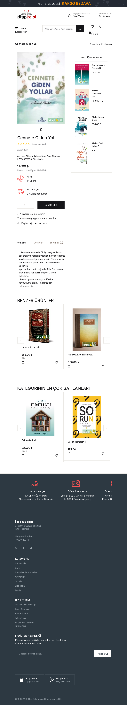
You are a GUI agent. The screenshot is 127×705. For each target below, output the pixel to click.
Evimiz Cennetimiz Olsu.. (97, 93)
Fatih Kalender (21, 613)
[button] (99, 26)
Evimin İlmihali (29, 440)
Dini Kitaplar (106, 44)
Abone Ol (103, 653)
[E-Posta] (54, 654)
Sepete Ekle (51, 205)
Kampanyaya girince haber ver (36, 218)
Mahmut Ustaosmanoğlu (26, 604)
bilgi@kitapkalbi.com (24, 536)
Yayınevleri (20, 577)
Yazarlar (19, 581)
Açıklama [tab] (22, 242)
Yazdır (43, 223)
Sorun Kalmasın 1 (77, 441)
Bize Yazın (20, 586)
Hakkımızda (20, 563)
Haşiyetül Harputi (31, 347)
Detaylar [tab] (38, 242)
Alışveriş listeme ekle (31, 214)
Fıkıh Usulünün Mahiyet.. (80, 354)
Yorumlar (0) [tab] (56, 242)
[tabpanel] (41, 88)
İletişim (18, 590)
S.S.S (17, 568)
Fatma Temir (20, 618)
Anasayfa (94, 44)
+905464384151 (22, 540)
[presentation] (36, 663)
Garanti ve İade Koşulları (26, 572)
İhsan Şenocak (22, 609)
